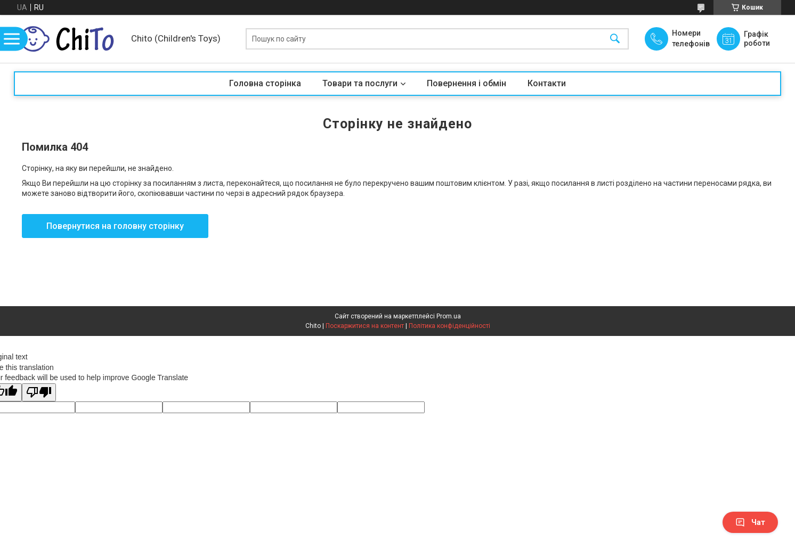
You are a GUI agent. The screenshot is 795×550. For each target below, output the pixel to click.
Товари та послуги (360, 83)
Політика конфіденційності (449, 326)
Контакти (547, 83)
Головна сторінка (265, 83)
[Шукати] (615, 39)
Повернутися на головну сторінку (115, 226)
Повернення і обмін (466, 83)
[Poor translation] (39, 392)
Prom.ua (448, 316)
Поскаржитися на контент (365, 326)
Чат (750, 522)
